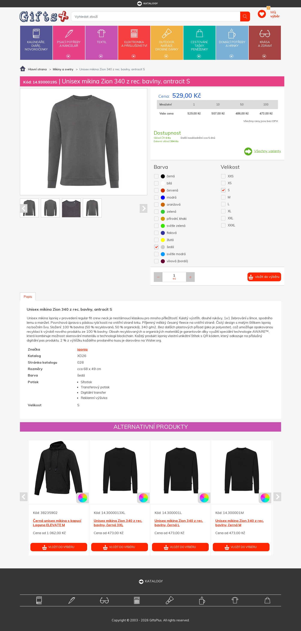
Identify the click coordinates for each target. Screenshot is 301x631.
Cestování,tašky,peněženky (199, 42)
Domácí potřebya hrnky (232, 41)
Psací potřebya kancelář (69, 41)
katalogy (147, 4)
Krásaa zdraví (265, 41)
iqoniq (82, 349)
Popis (28, 296)
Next (143, 208)
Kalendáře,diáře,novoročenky (36, 39)
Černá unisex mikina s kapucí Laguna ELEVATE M (57, 522)
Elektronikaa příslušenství (134, 41)
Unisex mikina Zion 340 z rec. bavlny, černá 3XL (118, 522)
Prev (23, 208)
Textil (101, 40)
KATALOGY (150, 581)
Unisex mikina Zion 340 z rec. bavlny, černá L (179, 522)
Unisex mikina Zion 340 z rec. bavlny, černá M (239, 522)
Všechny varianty (267, 151)
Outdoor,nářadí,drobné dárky (167, 42)
